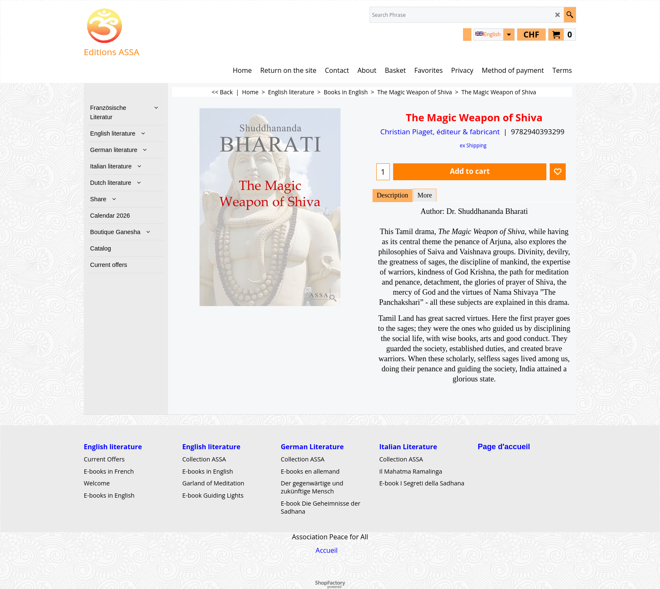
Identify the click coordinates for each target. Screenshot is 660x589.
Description (392, 195)
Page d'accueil (504, 446)
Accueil (327, 550)
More (425, 195)
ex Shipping (473, 145)
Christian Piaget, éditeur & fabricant (440, 131)
